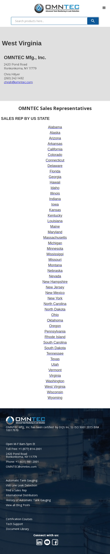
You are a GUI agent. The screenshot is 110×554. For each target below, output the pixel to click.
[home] (39, 7)
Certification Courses (19, 519)
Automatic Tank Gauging (21, 480)
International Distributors (22, 495)
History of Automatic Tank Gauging (28, 500)
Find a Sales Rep (16, 490)
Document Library (17, 529)
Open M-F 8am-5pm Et (20, 444)
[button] (104, 8)
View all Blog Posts (18, 505)
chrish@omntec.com (18, 82)
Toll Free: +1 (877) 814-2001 (24, 449)
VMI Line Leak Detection (21, 485)
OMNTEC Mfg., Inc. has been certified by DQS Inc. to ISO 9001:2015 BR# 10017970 (52, 428)
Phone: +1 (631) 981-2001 (22, 462)
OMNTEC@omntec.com (21, 466)
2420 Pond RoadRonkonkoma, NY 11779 (21, 455)
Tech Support (14, 524)
